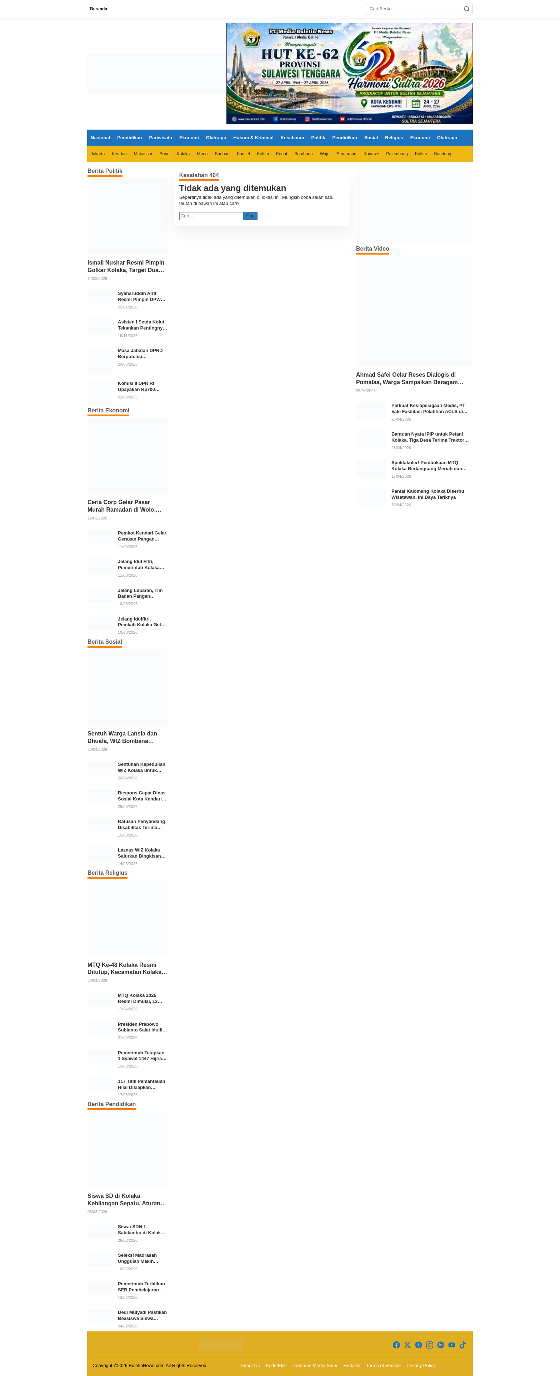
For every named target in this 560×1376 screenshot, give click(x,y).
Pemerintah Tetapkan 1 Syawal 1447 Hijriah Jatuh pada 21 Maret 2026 (141, 1056)
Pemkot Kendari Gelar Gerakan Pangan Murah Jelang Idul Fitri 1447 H (143, 536)
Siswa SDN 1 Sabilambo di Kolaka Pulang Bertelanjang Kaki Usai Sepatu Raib (142, 1230)
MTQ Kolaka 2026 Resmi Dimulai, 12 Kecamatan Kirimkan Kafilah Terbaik (141, 999)
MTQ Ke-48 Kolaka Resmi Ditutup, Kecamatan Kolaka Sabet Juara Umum (124, 969)
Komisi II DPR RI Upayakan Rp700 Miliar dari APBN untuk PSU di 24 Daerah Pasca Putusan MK (136, 387)
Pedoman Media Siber (314, 1365)
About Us (250, 1365)
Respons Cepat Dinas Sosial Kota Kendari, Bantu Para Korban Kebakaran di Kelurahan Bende (142, 796)
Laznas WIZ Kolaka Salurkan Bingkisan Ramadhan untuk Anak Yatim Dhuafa (139, 853)
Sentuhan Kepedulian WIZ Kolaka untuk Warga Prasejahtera (141, 768)
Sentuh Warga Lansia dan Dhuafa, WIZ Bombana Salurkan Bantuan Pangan (123, 737)
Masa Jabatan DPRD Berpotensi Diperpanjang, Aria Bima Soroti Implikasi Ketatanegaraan (141, 354)
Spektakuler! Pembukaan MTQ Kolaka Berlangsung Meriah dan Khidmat (426, 466)
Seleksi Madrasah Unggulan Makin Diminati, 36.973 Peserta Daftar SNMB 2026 (141, 1258)
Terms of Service (383, 1365)
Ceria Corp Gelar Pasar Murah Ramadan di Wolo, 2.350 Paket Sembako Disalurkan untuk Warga (122, 506)
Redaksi (352, 1365)
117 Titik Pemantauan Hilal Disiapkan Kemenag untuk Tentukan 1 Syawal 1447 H (141, 1085)
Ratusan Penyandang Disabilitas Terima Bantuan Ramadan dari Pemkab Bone (141, 825)
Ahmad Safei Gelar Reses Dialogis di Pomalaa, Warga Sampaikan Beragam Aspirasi (407, 379)
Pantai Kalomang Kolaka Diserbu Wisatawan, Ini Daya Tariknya (427, 494)
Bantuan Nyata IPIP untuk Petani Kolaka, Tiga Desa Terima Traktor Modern (427, 437)
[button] (467, 9)
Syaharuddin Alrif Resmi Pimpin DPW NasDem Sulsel (139, 297)
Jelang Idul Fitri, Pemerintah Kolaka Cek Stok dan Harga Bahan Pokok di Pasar (142, 565)
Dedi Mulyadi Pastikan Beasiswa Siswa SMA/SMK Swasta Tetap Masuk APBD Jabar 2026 (142, 1316)
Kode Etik (276, 1365)
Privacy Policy (421, 1365)
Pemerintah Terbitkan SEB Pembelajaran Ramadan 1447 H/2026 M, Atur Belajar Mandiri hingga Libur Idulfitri (142, 1287)
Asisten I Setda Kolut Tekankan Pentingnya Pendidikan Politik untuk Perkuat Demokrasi (141, 325)
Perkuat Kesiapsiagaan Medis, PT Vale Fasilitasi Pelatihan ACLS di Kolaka (428, 409)
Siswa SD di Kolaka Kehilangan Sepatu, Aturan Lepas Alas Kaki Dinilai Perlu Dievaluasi (127, 1200)
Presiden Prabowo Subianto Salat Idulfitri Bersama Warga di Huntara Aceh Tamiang (142, 1027)
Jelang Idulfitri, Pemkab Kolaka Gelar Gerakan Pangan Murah (141, 622)
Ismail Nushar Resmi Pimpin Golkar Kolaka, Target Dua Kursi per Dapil (126, 267)
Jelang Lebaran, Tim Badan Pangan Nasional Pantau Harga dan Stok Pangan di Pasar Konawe (140, 594)
